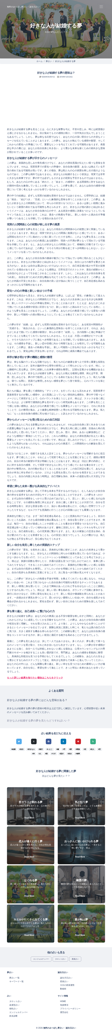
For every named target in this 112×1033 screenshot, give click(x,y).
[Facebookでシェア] (48, 741)
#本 (33, 754)
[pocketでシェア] (78, 741)
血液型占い (14, 1005)
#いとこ (49, 749)
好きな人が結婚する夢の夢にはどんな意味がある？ (37, 700)
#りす (53, 754)
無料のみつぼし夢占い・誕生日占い (23, 7)
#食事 (78, 754)
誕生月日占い (66, 978)
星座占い (75, 959)
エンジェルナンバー (41, 959)
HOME (63, 1001)
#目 (85, 749)
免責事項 (64, 1005)
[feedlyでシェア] (93, 741)
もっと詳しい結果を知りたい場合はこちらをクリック (35, 677)
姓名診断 (13, 1016)
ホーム (39, 61)
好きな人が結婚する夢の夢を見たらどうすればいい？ (38, 720)
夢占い (49, 61)
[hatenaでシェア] (63, 741)
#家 (70, 749)
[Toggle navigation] (101, 7)
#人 (40, 754)
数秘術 (63, 989)
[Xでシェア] (34, 741)
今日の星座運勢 (67, 985)
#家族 (78, 749)
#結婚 (13, 749)
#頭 (46, 754)
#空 (99, 749)
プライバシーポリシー (70, 1008)
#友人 (92, 749)
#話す (62, 754)
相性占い (13, 1008)
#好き (70, 754)
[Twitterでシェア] (19, 741)
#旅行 (41, 749)
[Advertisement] (56, 105)
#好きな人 (31, 749)
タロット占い (60, 959)
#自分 (21, 749)
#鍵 (57, 749)
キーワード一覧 (16, 981)
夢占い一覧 (14, 978)
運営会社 (64, 1012)
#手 (64, 749)
